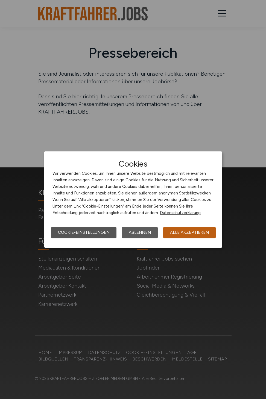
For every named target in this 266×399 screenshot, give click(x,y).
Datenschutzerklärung (180, 212)
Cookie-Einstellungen (84, 232)
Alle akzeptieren (189, 232)
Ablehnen (140, 232)
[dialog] (133, 199)
